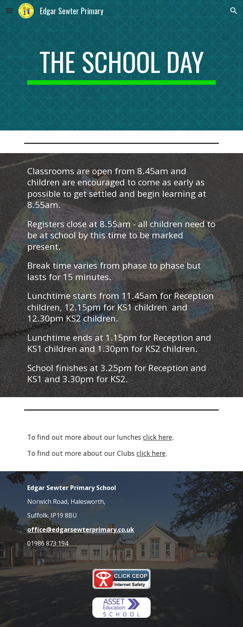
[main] (121, 65)
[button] (9, 10)
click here (157, 437)
